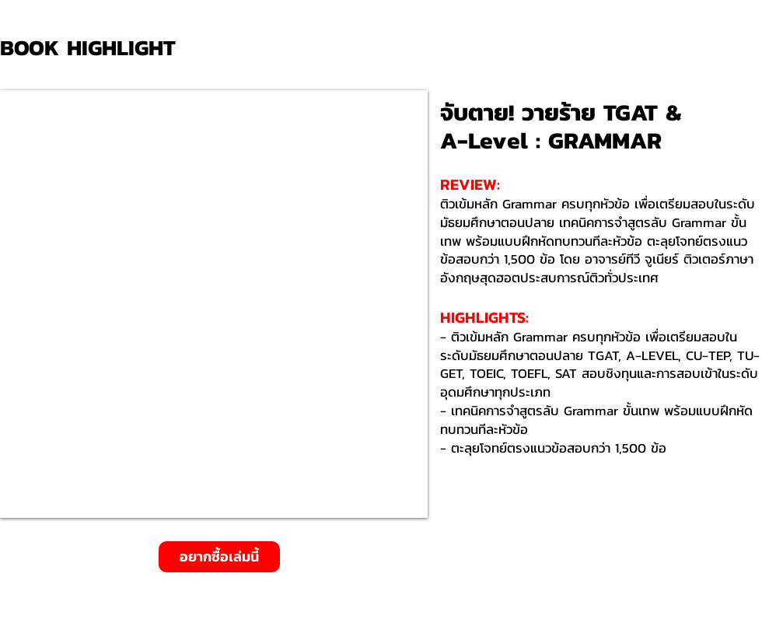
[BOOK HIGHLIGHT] (93, 48)
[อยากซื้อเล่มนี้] (219, 556)
